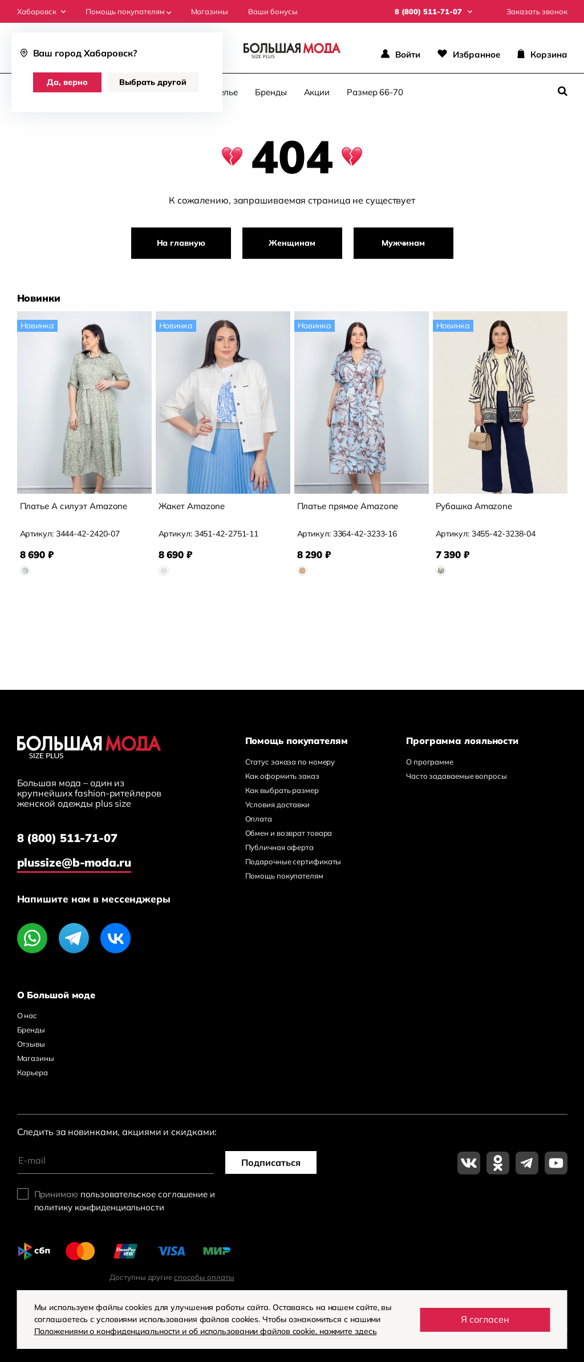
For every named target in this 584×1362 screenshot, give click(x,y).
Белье (226, 92)
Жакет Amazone (192, 506)
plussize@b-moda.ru (74, 862)
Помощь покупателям (128, 11)
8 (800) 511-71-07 (67, 837)
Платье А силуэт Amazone (74, 506)
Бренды (270, 92)
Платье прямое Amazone (348, 506)
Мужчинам (403, 243)
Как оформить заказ (282, 775)
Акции (317, 92)
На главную (181, 243)
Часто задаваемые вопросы (456, 775)
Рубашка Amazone (474, 506)
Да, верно (67, 82)
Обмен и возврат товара (288, 832)
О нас (27, 1015)
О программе (429, 761)
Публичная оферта (279, 847)
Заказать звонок (536, 11)
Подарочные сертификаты (293, 861)
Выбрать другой (152, 82)
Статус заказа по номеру (290, 761)
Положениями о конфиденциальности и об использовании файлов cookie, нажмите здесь (205, 1331)
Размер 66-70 (375, 92)
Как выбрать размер (282, 790)
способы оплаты (204, 1277)
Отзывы (31, 1043)
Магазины (209, 11)
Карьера (32, 1072)
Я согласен (485, 1319)
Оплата (258, 818)
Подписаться (271, 1162)
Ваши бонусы (273, 11)
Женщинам (292, 243)
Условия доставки (277, 804)
